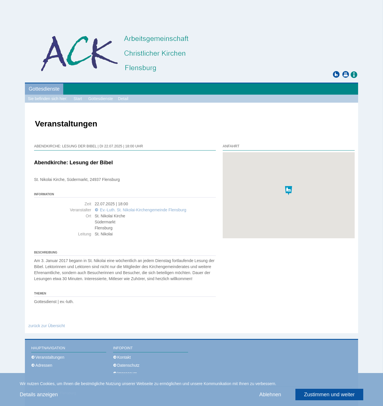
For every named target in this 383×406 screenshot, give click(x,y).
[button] (354, 74)
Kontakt (124, 357)
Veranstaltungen (49, 357)
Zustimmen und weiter (329, 394)
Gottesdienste (44, 89)
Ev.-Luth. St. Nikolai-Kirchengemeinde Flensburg (142, 210)
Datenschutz (128, 365)
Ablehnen (270, 394)
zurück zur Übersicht (46, 325)
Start (78, 98)
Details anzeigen (39, 394)
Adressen (43, 365)
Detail (123, 98)
